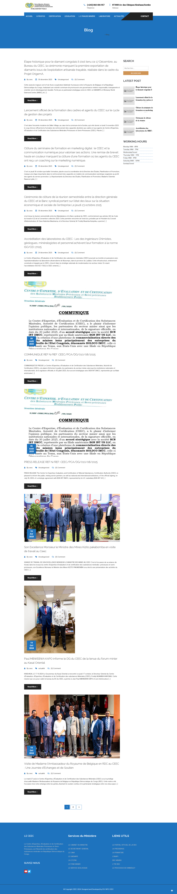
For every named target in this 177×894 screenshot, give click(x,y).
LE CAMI (71, 853)
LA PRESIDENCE (118, 849)
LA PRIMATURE (118, 853)
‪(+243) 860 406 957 (95, 5)
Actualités (119, 16)
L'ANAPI (115, 856)
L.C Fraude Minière (87, 16)
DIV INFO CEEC (108, 889)
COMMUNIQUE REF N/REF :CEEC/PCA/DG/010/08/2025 (60, 354)
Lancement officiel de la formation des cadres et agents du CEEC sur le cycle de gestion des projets (144, 99)
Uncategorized (63, 80)
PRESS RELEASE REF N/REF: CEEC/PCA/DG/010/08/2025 (61, 462)
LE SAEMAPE (73, 856)
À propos (40, 16)
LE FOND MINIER (74, 864)
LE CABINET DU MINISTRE (78, 845)
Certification (55, 16)
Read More (33, 100)
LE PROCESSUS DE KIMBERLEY (123, 868)
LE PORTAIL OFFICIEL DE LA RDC (124, 845)
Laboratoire (104, 16)
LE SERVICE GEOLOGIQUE (77, 868)
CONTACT (145, 16)
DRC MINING (117, 860)
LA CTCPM (72, 860)
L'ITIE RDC (116, 864)
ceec (31, 80)
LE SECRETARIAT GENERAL (78, 849)
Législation (70, 16)
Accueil (29, 16)
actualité (41, 668)
